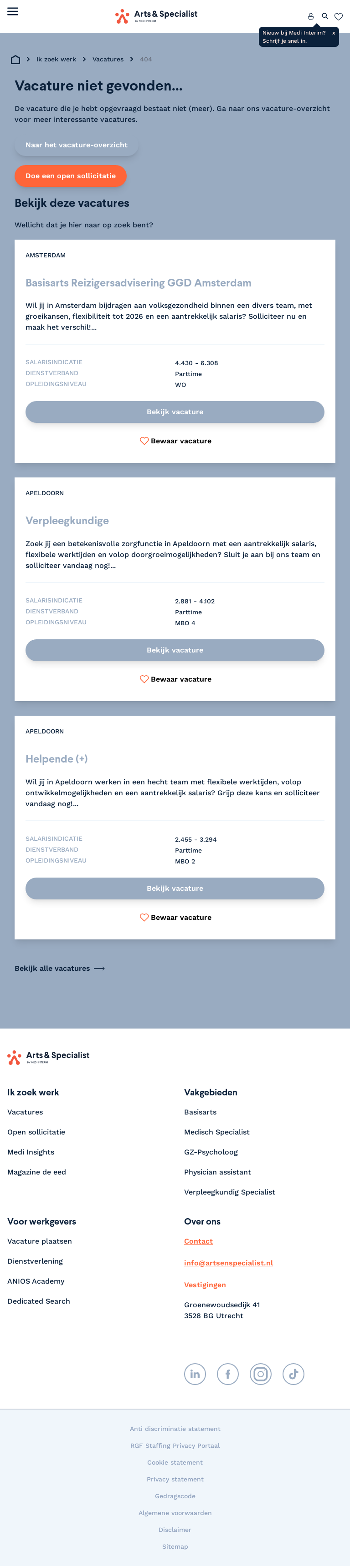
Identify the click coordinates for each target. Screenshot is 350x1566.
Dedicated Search (38, 1301)
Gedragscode (175, 1496)
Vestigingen (205, 1284)
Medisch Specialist (217, 1132)
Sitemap (175, 1546)
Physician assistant (217, 1172)
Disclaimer (175, 1529)
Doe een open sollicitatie (71, 175)
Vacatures (108, 59)
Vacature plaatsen (39, 1241)
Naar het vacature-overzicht (77, 145)
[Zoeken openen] (325, 16)
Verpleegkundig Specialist (229, 1192)
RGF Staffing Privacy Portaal (175, 1445)
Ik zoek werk (56, 59)
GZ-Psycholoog (211, 1152)
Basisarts (200, 1112)
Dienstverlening (35, 1261)
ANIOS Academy (35, 1281)
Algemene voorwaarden (175, 1512)
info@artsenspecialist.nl (228, 1263)
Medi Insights (30, 1152)
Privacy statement (175, 1479)
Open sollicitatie (36, 1132)
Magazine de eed (36, 1172)
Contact (198, 1241)
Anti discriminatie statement (175, 1428)
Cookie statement (175, 1462)
